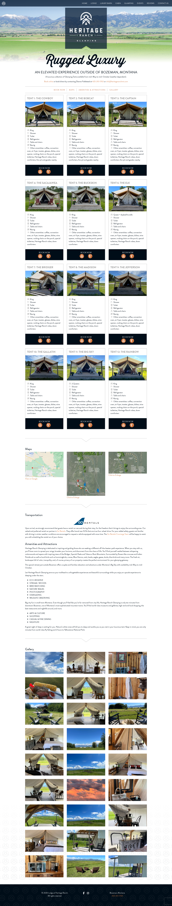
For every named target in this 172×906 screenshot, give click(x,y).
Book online (48, 81)
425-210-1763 (98, 81)
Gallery (113, 90)
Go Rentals (61, 531)
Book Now (59, 90)
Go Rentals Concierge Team (118, 534)
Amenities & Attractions (92, 90)
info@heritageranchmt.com (117, 81)
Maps (71, 90)
